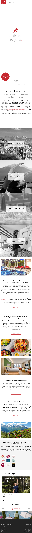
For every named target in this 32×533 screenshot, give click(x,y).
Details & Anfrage (16, 504)
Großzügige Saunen (5, 299)
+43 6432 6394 (11, 2)
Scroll (16, 80)
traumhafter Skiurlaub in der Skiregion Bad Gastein (18, 109)
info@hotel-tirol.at (27, 531)
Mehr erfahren (16, 307)
